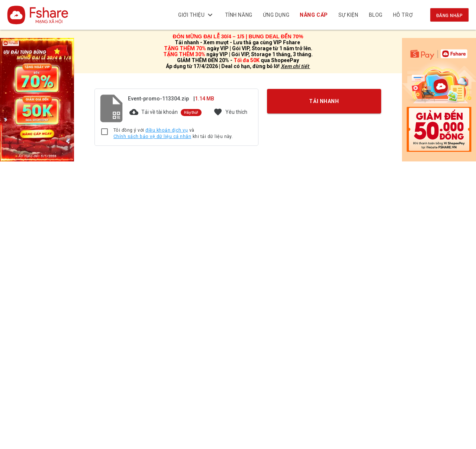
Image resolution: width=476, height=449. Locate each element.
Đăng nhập (449, 15)
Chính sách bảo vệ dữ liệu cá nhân (152, 136)
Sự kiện (348, 15)
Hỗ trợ (403, 15)
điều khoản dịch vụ (166, 130)
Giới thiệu (196, 14)
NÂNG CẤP (314, 15)
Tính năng (239, 15)
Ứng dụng (276, 15)
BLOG (376, 15)
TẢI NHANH (324, 101)
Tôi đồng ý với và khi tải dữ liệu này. (173, 133)
